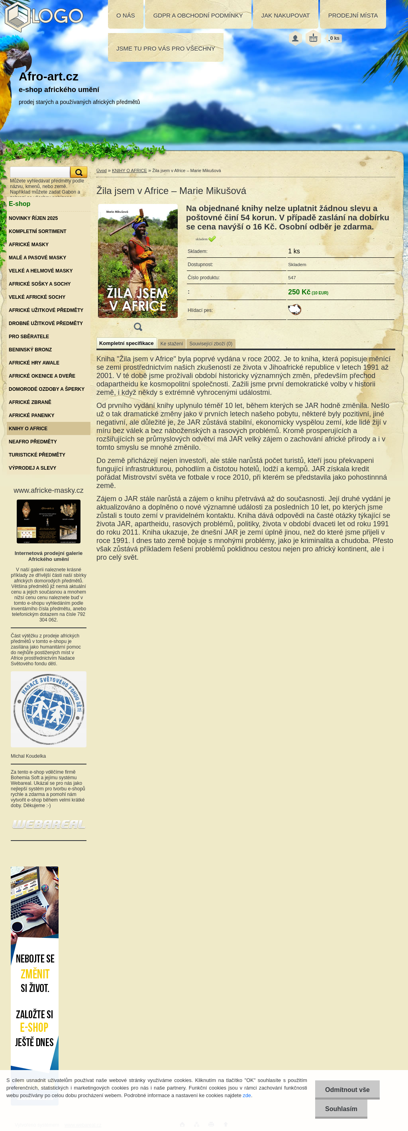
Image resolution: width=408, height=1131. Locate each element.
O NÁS (125, 15)
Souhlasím (341, 1109)
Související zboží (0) (210, 344)
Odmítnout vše (347, 1089)
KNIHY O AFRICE (129, 170)
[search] (78, 172)
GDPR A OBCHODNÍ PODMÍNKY (198, 15)
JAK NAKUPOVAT (285, 15)
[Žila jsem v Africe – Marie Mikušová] (137, 270)
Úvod (101, 170)
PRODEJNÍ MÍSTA (353, 15)
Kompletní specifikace (126, 343)
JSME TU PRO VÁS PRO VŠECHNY (165, 48)
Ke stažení (172, 344)
